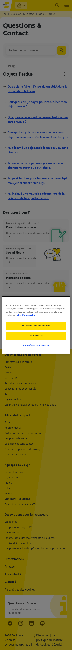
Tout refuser (36, 335)
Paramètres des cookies (36, 345)
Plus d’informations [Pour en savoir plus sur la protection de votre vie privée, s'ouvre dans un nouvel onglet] (26, 315)
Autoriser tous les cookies (36, 325)
